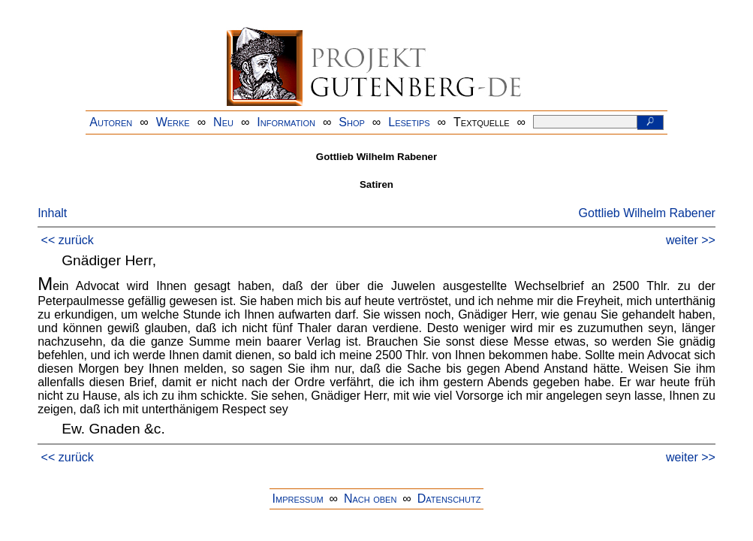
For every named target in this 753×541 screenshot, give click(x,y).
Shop (352, 122)
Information (286, 122)
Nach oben (370, 498)
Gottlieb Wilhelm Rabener (647, 213)
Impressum (298, 498)
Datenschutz (449, 498)
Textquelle (481, 122)
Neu (223, 122)
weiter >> (690, 240)
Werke (173, 122)
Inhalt (52, 213)
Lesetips (408, 122)
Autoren (110, 122)
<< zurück (67, 240)
